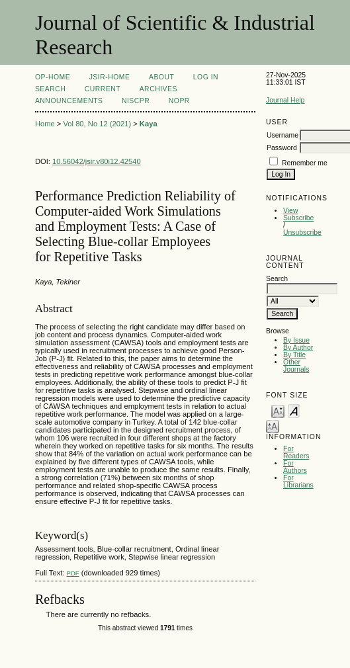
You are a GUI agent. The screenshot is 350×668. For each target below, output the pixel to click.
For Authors (295, 467)
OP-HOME (52, 77)
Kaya (148, 124)
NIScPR (136, 100)
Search (50, 89)
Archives (158, 89)
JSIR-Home (109, 77)
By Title (294, 354)
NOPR (179, 100)
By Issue (296, 340)
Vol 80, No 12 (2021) (97, 124)
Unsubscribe (302, 232)
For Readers (296, 452)
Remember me (305, 163)
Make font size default (293, 410)
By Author (298, 347)
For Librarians (298, 481)
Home (45, 124)
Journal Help (285, 100)
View (290, 210)
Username (282, 135)
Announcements (69, 100)
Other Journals (296, 365)
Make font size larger (272, 425)
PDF (73, 573)
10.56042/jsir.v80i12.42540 (96, 161)
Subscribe (298, 218)
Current (102, 89)
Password (282, 147)
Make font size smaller (277, 410)
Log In (205, 77)
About (161, 77)
